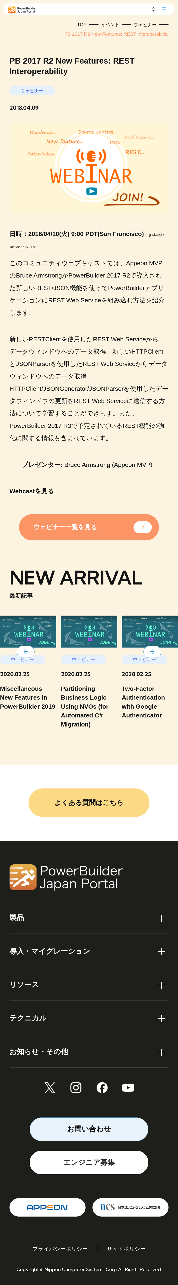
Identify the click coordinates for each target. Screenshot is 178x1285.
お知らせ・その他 (39, 1052)
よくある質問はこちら (89, 802)
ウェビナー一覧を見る (65, 527)
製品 (17, 918)
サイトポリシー (126, 1249)
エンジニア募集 (89, 1162)
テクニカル (28, 1018)
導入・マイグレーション (50, 951)
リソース (24, 985)
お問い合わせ (89, 1129)
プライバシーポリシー (60, 1249)
